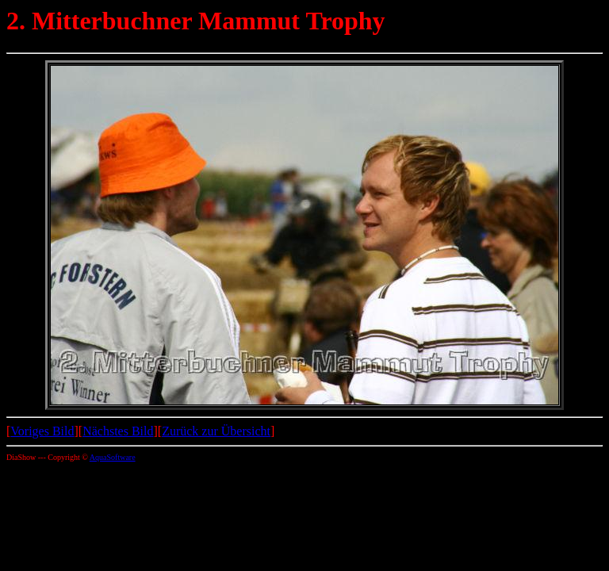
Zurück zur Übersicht (216, 431)
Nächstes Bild (117, 431)
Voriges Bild (42, 431)
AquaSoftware (113, 457)
